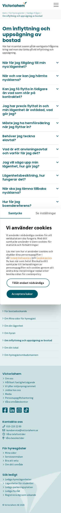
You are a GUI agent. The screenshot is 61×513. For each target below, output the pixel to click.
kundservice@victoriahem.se (20, 430)
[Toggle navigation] (56, 5)
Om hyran (8, 333)
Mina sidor (10, 452)
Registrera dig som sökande (20, 494)
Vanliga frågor (33, 13)
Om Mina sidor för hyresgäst (19, 318)
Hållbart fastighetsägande (20, 382)
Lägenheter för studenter (19, 483)
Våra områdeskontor (16, 401)
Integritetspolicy (20, 257)
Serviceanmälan (14, 456)
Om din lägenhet (12, 325)
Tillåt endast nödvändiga (28, 283)
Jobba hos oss (13, 390)
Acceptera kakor (22, 294)
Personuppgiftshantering (19, 397)
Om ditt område (14, 464)
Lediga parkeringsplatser (19, 487)
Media (8, 394)
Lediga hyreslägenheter (18, 479)
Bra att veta (11, 460)
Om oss (9, 378)
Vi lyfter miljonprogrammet (20, 386)
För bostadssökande (14, 311)
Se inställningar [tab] (46, 213)
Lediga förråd (12, 491)
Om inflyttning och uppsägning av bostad (27, 340)
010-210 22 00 (11, 426)
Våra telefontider (14, 434)
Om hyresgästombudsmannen (20, 354)
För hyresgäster (17, 13)
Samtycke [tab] (15, 213)
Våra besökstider (13, 438)
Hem (4, 13)
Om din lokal (10, 347)
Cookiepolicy (44, 257)
